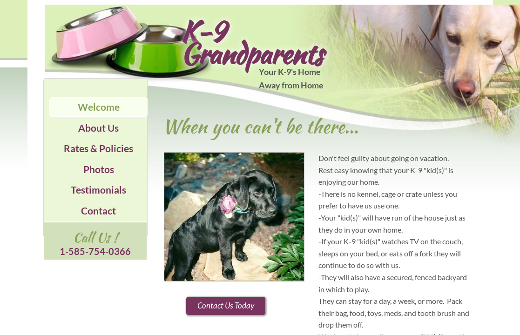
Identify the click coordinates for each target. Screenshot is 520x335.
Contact (98, 210)
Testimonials (98, 189)
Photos (98, 169)
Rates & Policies (98, 148)
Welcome (99, 107)
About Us (98, 128)
